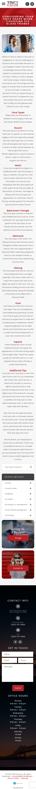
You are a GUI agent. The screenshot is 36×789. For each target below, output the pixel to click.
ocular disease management (16, 510)
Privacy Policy (13, 778)
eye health (9, 499)
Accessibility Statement (22, 776)
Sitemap (24, 778)
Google (18, 538)
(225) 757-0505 (18, 624)
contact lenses (11, 488)
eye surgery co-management (16, 504)
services (8, 483)
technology (9, 515)
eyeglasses (9, 494)
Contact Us (18, 568)
